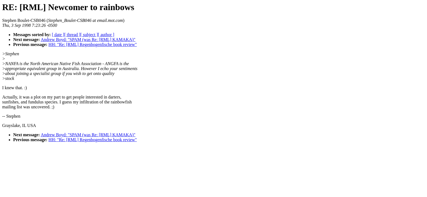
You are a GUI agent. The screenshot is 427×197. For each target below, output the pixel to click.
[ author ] (106, 34)
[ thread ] (72, 34)
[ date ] (58, 34)
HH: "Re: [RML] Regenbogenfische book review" (93, 44)
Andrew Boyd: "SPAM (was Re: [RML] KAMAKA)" (88, 39)
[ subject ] (89, 34)
